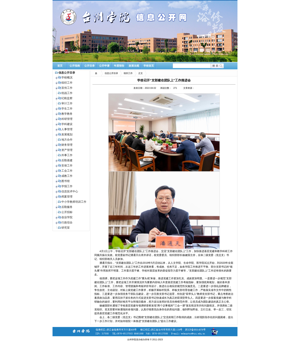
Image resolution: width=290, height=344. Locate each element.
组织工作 (128, 73)
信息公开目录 (111, 73)
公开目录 (89, 65)
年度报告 (119, 65)
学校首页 (149, 65)
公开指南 (75, 65)
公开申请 (104, 65)
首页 (60, 65)
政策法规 (134, 65)
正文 (140, 73)
